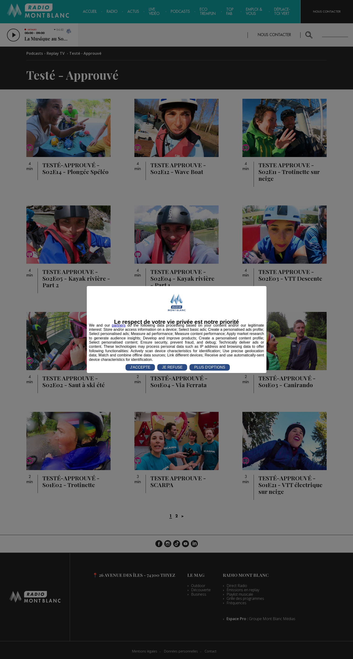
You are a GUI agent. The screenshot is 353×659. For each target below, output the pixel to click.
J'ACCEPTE (140, 367)
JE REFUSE (172, 367)
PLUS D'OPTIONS (209, 367)
